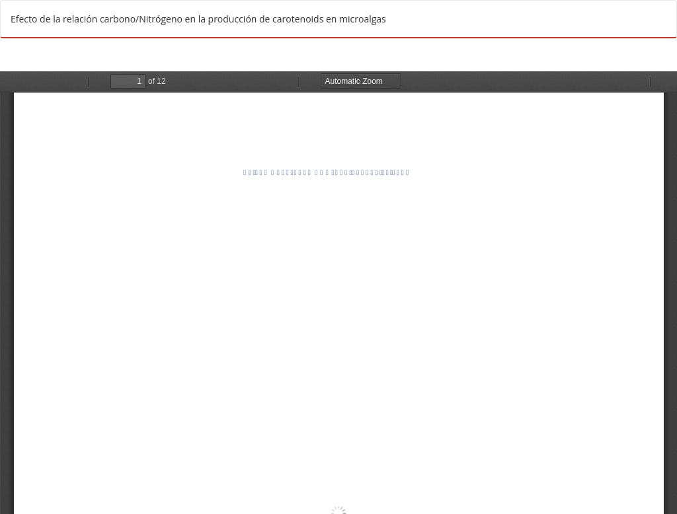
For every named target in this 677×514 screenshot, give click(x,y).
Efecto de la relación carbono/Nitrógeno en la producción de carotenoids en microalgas (198, 19)
